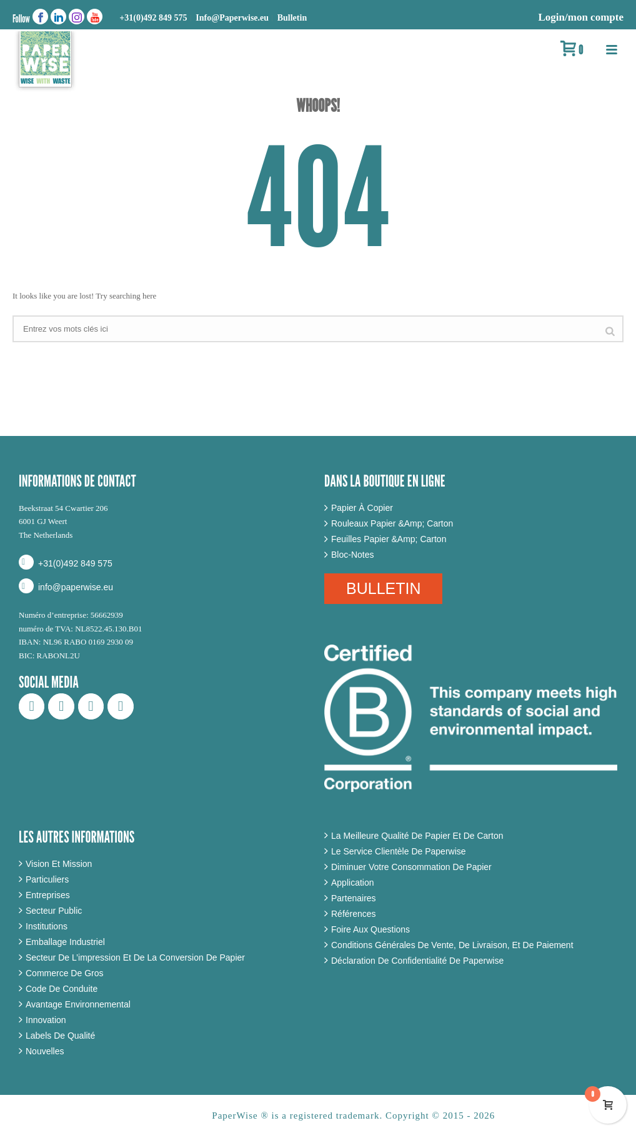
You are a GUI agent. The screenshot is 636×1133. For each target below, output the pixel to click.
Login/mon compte (581, 17)
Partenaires (353, 898)
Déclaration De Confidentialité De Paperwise (417, 961)
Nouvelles (45, 1051)
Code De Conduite (61, 989)
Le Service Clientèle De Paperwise (398, 851)
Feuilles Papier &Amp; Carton (388, 539)
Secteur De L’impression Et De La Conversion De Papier (135, 957)
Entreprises (48, 895)
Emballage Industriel (65, 942)
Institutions (46, 926)
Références (353, 914)
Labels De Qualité (60, 1036)
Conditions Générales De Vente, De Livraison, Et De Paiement (452, 945)
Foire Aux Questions (370, 929)
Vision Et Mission (59, 864)
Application (352, 883)
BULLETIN (383, 588)
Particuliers (47, 879)
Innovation (46, 1020)
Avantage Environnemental (78, 1004)
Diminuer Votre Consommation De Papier (411, 867)
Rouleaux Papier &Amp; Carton (392, 523)
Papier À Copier (362, 508)
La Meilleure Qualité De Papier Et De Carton (417, 836)
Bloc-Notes (352, 555)
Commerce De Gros (64, 973)
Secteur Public (54, 911)
